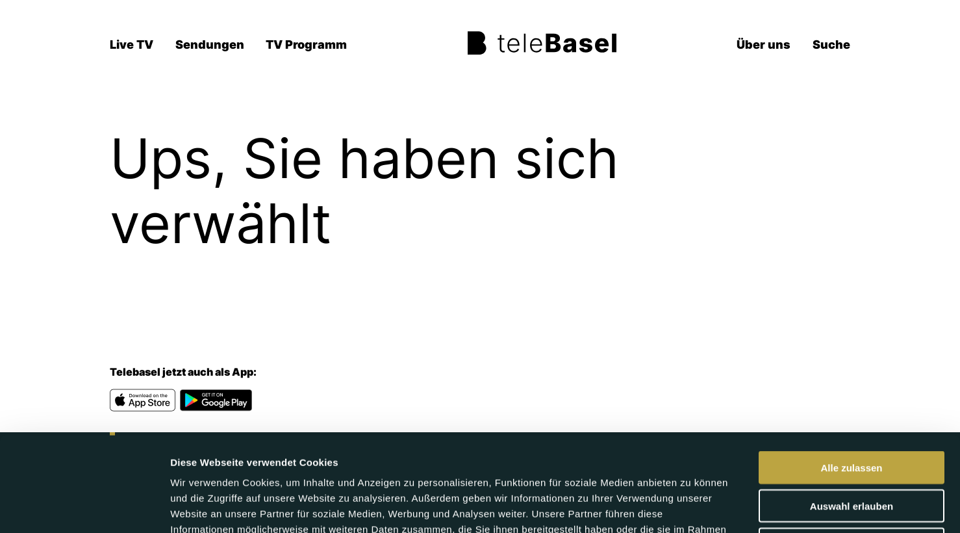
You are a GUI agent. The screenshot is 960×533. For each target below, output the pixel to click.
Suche (831, 44)
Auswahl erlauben (851, 411)
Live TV (131, 44)
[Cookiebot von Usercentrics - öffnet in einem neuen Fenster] (84, 507)
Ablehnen (851, 450)
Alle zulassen (851, 373)
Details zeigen (691, 507)
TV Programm (306, 44)
